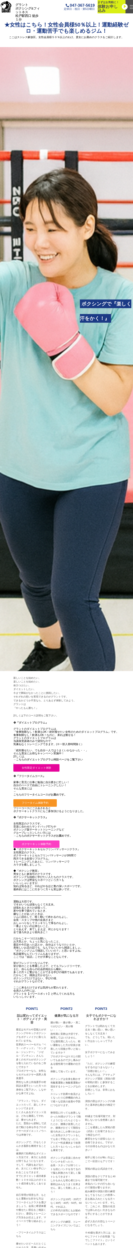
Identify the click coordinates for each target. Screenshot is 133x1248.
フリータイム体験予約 (35, 802)
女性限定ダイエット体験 (36, 767)
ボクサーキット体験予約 (36, 844)
